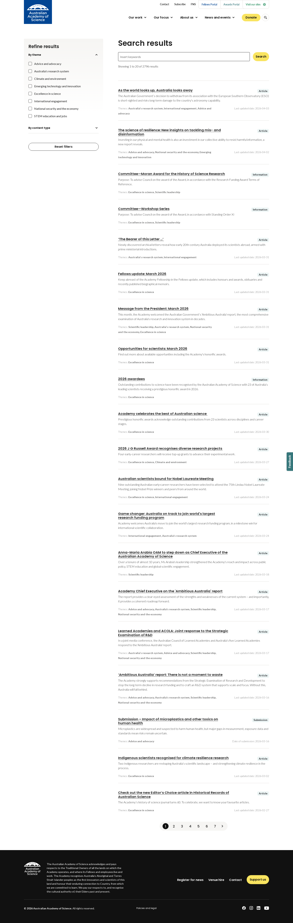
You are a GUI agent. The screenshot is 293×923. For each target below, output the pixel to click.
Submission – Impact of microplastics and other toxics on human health (168, 721)
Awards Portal (231, 4)
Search (261, 56)
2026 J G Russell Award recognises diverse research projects (170, 448)
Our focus (161, 17)
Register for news (190, 880)
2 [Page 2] (174, 826)
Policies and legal (146, 908)
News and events (218, 17)
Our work (135, 17)
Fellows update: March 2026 (142, 273)
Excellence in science (47, 93)
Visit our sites (256, 4)
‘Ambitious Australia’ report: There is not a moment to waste (170, 674)
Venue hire (216, 880)
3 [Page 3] (182, 826)
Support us (258, 879)
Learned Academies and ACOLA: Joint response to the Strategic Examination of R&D (173, 633)
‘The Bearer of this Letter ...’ (141, 239)
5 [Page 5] (198, 826)
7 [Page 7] (215, 826)
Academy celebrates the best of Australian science (162, 413)
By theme (63, 55)
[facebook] (244, 908)
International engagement (50, 101)
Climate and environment (50, 78)
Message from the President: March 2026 (153, 308)
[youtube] (266, 908)
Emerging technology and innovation (57, 86)
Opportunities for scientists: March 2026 (152, 348)
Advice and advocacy (47, 63)
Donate (251, 17)
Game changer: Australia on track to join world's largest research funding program (166, 515)
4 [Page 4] (190, 826)
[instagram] (251, 908)
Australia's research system (51, 71)
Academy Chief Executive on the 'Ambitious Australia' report (170, 591)
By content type (63, 128)
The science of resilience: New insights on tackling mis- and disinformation (169, 132)
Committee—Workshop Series (143, 208)
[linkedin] (258, 908)
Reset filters (64, 147)
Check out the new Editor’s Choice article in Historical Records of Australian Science (173, 794)
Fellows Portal (209, 4)
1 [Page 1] (165, 826)
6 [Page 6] (207, 826)
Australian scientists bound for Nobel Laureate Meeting (166, 478)
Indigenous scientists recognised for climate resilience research (173, 757)
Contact (235, 880)
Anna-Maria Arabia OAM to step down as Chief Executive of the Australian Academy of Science (173, 554)
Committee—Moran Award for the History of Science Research (171, 173)
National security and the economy (56, 108)
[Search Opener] (265, 17)
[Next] (222, 826)
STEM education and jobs (50, 116)
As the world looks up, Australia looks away (155, 90)
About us (187, 17)
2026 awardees (131, 379)
